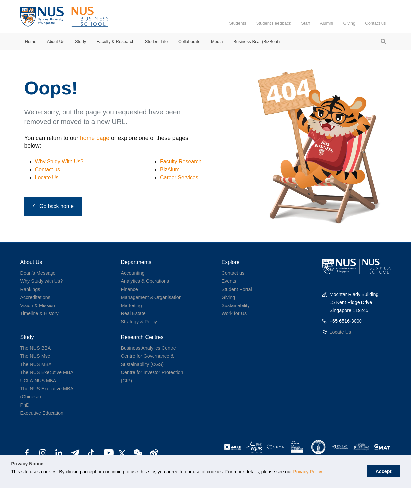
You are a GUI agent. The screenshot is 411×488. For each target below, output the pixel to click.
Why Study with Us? (41, 281)
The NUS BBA (35, 348)
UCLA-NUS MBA (38, 380)
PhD (25, 405)
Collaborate (189, 41)
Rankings (30, 289)
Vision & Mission (37, 305)
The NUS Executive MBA (47, 372)
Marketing (131, 305)
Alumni (326, 23)
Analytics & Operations (145, 281)
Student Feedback (273, 23)
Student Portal (236, 289)
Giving (349, 23)
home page (94, 138)
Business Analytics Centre (148, 348)
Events (228, 281)
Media (217, 41)
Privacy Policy (307, 471)
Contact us (375, 23)
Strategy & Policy (139, 321)
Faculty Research (181, 161)
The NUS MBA (35, 364)
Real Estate (133, 313)
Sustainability (235, 305)
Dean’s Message (38, 273)
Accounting (132, 273)
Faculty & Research (115, 41)
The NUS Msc (35, 356)
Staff (305, 23)
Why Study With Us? (59, 161)
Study (80, 41)
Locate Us (47, 177)
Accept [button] (383, 471)
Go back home (53, 206)
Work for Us (234, 313)
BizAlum (170, 169)
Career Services (179, 177)
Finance (129, 289)
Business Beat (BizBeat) (256, 41)
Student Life (156, 41)
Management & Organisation (151, 297)
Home (31, 41)
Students (237, 23)
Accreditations (35, 297)
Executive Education (41, 413)
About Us (55, 41)
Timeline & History (39, 313)
